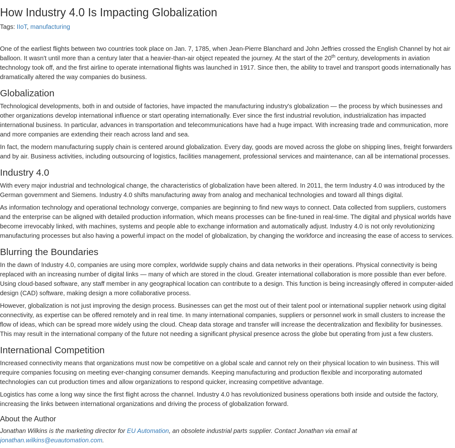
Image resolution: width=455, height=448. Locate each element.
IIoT (22, 26)
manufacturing (50, 26)
